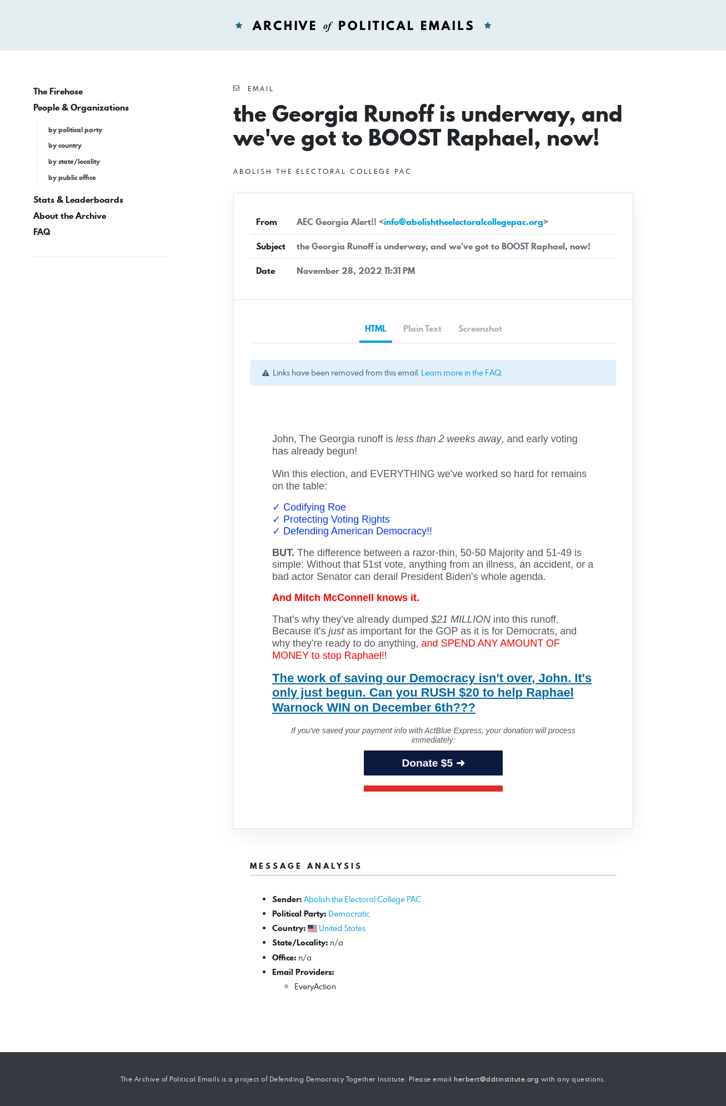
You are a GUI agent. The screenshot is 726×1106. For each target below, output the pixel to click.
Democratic (349, 913)
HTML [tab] (376, 328)
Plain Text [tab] (422, 328)
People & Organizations (81, 107)
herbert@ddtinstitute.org (496, 1079)
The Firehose (58, 91)
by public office (72, 177)
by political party (75, 129)
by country (65, 145)
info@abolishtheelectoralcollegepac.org (463, 222)
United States (342, 928)
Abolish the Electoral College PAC (362, 899)
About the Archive (69, 215)
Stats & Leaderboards (78, 199)
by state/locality (74, 161)
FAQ (41, 232)
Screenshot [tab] (480, 328)
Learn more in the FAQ (461, 372)
